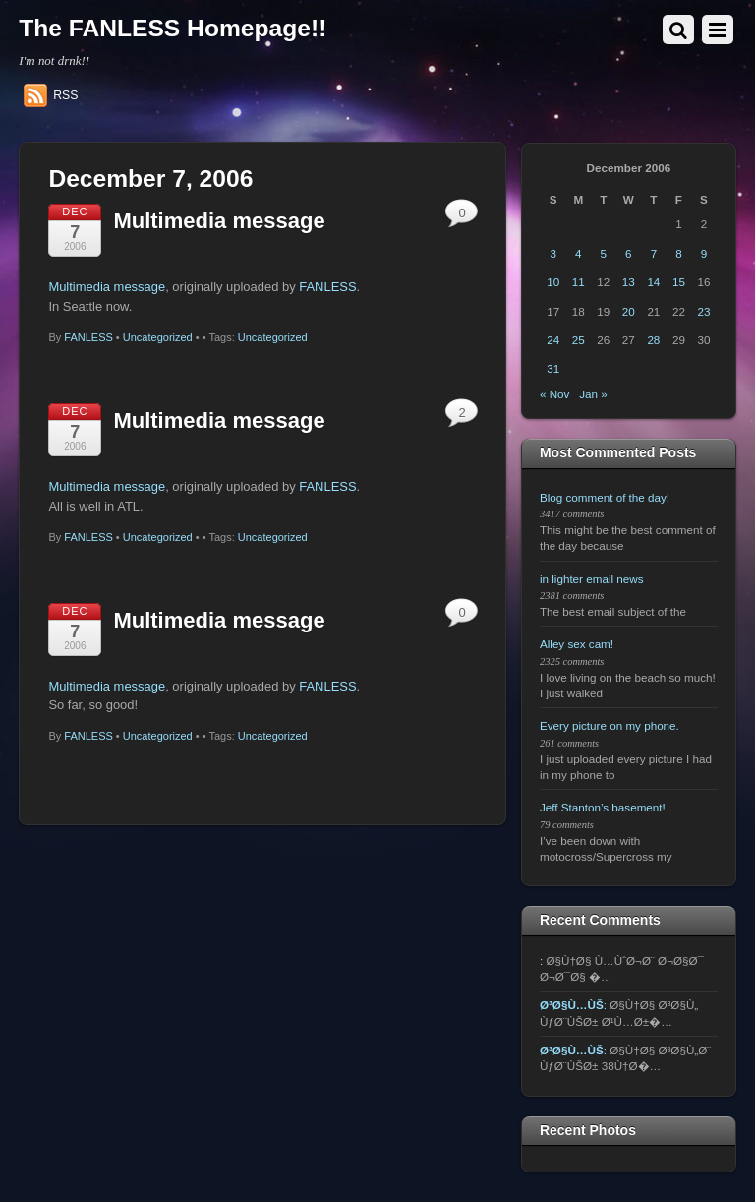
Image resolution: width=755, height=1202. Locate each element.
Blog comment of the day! (604, 497)
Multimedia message (218, 221)
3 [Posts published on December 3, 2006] (552, 253)
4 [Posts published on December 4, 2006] (578, 253)
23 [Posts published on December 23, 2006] (704, 311)
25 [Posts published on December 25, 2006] (578, 339)
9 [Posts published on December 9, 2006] (704, 253)
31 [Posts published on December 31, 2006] (553, 368)
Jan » (593, 394)
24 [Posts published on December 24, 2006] (553, 339)
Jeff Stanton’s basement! (603, 807)
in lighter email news (592, 578)
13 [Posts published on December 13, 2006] (628, 281)
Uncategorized (158, 337)
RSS (65, 95)
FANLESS (327, 286)
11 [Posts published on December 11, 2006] (578, 281)
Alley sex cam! (576, 643)
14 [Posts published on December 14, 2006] (653, 281)
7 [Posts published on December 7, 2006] (654, 253)
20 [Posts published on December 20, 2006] (628, 311)
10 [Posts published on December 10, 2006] (553, 281)
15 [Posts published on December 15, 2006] (678, 281)
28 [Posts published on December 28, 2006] (653, 339)
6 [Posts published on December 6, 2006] (628, 253)
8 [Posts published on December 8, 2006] (678, 253)
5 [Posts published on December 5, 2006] (604, 253)
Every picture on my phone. (609, 725)
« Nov (554, 394)
